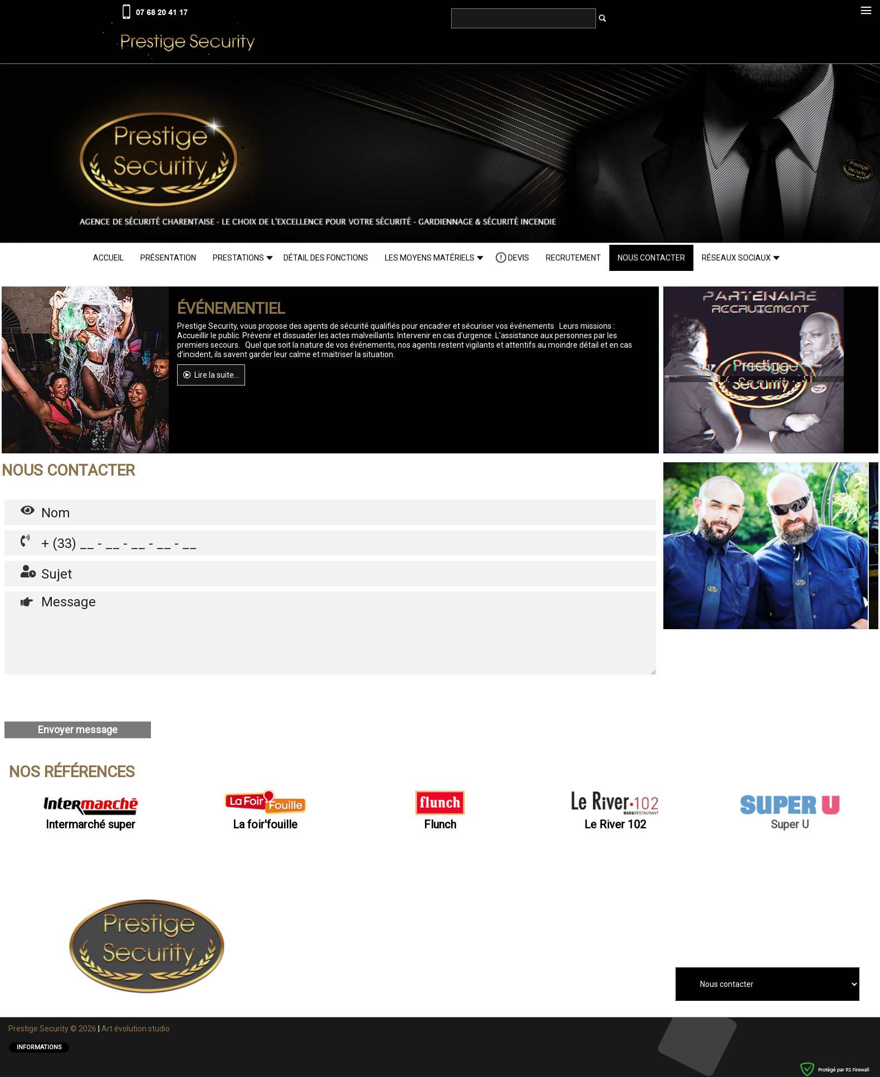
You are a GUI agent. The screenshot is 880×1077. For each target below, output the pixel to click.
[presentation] (89, 698)
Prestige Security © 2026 (53, 1028)
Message (330, 632)
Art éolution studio (136, 1028)
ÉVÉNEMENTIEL (231, 308)
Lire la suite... (211, 374)
